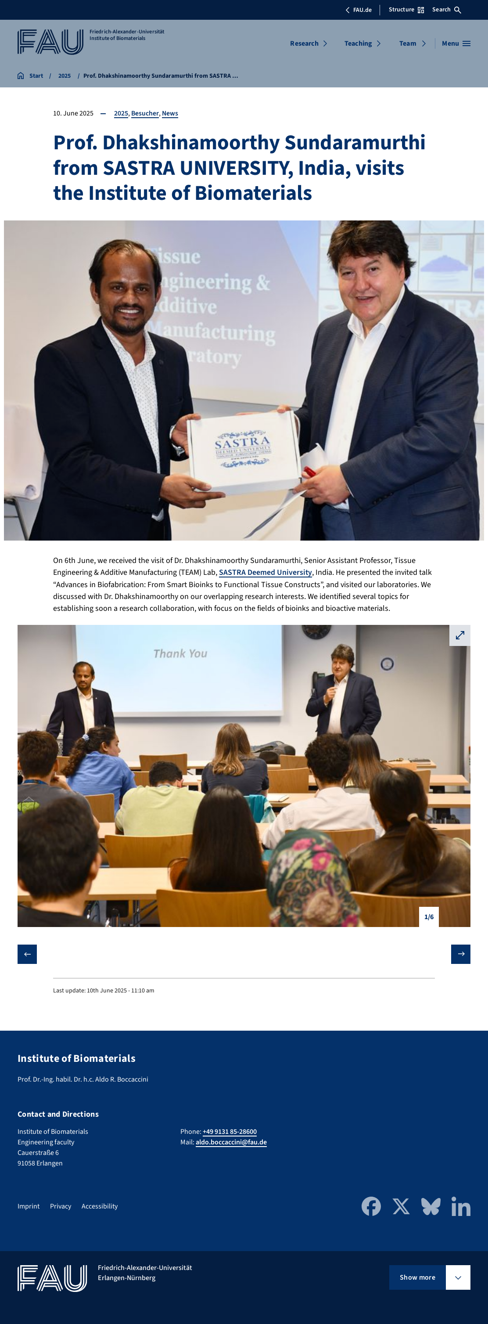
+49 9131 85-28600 (230, 1131)
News (170, 113)
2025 (121, 113)
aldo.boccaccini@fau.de (231, 1142)
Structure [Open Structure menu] (406, 9)
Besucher (145, 113)
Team (407, 43)
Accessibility (100, 1206)
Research (304, 43)
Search (446, 9)
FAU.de (358, 10)
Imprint (28, 1206)
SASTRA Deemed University (265, 572)
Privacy (60, 1206)
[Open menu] (456, 43)
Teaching (358, 43)
